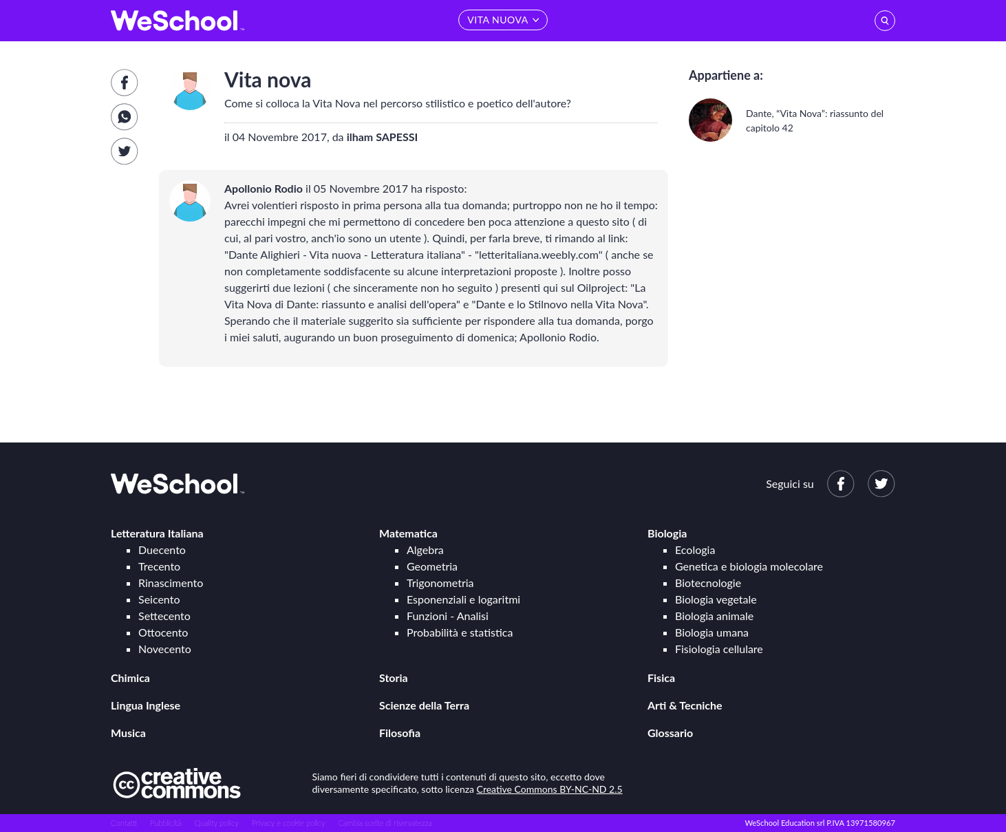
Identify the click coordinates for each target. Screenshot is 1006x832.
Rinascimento (170, 582)
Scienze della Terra (424, 705)
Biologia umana (712, 632)
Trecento (159, 566)
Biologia (667, 533)
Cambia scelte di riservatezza (384, 822)
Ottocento (163, 632)
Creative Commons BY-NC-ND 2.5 (550, 789)
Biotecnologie (708, 582)
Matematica (408, 533)
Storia (393, 677)
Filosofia (399, 732)
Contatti (124, 822)
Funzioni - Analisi (448, 615)
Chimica (130, 677)
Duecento (162, 549)
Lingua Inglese (145, 705)
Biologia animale (714, 615)
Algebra (425, 549)
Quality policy (216, 822)
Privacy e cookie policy (288, 822)
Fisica (661, 677)
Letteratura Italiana (157, 533)
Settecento (164, 615)
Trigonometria (440, 582)
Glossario (670, 732)
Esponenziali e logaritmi (463, 599)
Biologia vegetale (716, 599)
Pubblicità (166, 822)
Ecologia (695, 549)
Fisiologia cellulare (719, 648)
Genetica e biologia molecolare (749, 566)
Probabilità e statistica (460, 632)
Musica (128, 732)
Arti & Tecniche (685, 705)
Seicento (159, 599)
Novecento (164, 648)
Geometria (432, 566)
